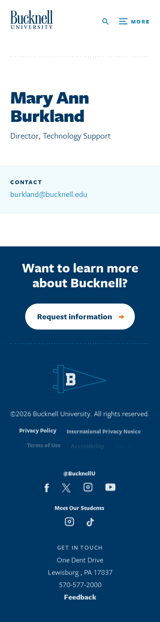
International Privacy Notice (104, 436)
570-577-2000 (80, 586)
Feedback (80, 599)
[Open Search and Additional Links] (126, 21)
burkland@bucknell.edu (48, 194)
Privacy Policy (37, 435)
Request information (74, 316)
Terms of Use (44, 448)
